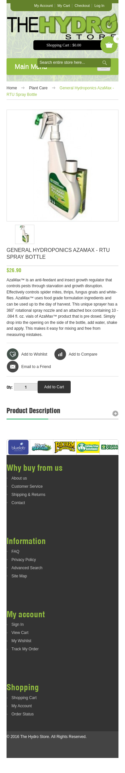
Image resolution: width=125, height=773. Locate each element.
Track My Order (25, 664)
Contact (18, 518)
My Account (43, 6)
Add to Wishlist (34, 354)
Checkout (82, 6)
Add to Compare (83, 354)
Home (12, 88)
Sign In (17, 639)
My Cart (63, 6)
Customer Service (27, 501)
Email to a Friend (36, 366)
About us (19, 493)
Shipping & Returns (28, 509)
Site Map (19, 591)
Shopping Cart (24, 713)
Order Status (22, 729)
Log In (99, 6)
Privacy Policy (23, 574)
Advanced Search (27, 582)
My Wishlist (21, 656)
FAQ (15, 566)
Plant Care (38, 88)
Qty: (9, 387)
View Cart (19, 647)
